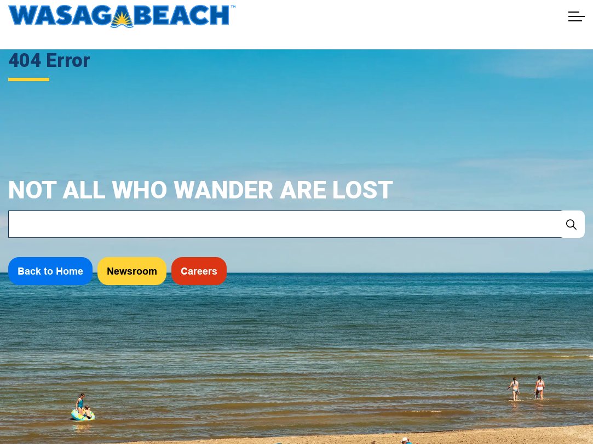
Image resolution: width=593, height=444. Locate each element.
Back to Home (50, 271)
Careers (199, 271)
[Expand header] (576, 16)
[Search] (571, 224)
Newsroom (132, 271)
